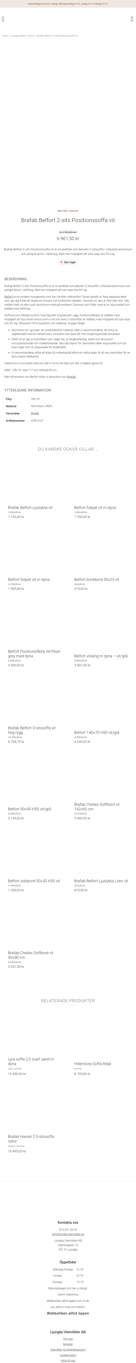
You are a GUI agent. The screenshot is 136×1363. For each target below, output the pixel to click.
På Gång (68, 1330)
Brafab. (71, 322)
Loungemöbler (18, 35)
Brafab (35, 358)
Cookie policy (68, 1300)
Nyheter (68, 1289)
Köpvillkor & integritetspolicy (67, 1294)
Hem (5, 35)
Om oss (68, 1283)
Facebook (68, 1325)
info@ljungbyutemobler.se (68, 1179)
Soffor (31, 35)
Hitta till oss (68, 1305)
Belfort (63, 156)
